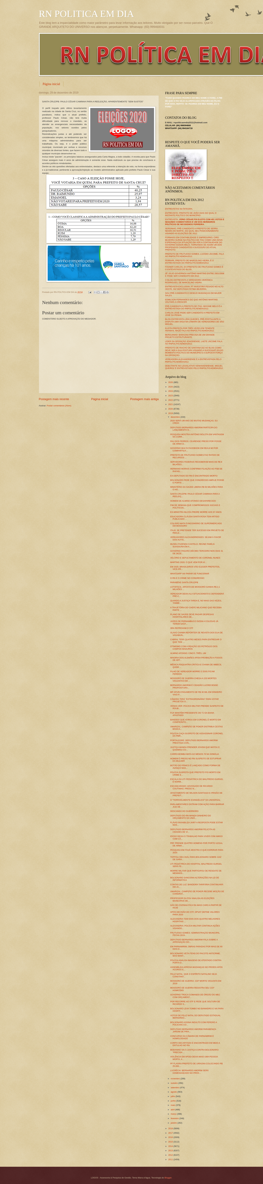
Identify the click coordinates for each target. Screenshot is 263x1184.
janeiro (174, 1123)
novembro (176, 1078)
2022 (170, 400)
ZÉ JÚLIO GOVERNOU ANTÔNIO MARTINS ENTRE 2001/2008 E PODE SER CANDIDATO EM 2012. (194, 274)
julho (173, 1096)
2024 (170, 391)
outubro (174, 1083)
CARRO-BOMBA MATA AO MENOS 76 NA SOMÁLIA (194, 754)
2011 (170, 1159)
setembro (175, 1087)
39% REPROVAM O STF (181, 628)
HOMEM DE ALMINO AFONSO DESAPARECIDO (193, 501)
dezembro (176, 417)
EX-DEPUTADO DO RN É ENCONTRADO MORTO (193, 476)
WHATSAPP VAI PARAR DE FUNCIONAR (189, 573)
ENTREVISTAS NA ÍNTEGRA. (179, 209)
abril (173, 1109)
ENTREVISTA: (194, 222)
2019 (170, 413)
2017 (170, 1133)
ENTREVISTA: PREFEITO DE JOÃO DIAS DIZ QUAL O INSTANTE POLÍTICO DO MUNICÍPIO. (190, 214)
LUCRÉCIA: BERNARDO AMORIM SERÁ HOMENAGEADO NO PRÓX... (189, 1071)
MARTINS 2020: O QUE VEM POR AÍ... (188, 562)
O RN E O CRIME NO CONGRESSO (187, 578)
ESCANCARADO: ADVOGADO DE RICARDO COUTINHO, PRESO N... (191, 787)
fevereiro (175, 1118)
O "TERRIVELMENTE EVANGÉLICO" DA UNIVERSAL (195, 800)
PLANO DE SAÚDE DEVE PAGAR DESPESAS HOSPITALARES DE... (192, 615)
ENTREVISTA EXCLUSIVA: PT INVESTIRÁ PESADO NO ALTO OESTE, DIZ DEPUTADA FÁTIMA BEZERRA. (194, 287)
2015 (170, 1142)
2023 (170, 395)
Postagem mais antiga (144, 399)
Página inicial (51, 84)
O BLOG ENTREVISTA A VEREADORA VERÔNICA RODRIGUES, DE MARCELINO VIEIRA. (189, 281)
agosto (174, 1092)
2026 (170, 382)
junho (173, 1101)
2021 (170, 404)
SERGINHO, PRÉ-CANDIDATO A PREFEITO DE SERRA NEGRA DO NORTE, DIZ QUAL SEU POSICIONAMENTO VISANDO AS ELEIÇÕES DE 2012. (192, 231)
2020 (170, 409)
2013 (170, 1150)
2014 (170, 1146)
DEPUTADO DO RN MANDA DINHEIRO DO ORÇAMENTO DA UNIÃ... (190, 816)
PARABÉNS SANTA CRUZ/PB (184, 582)
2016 (170, 1137)
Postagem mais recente (54, 399)
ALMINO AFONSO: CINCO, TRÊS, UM (188, 653)
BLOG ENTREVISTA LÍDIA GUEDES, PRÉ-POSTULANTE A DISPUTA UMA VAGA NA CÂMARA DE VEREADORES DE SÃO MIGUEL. (194, 321)
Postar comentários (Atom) (59, 405)
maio (173, 1105)
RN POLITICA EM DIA (86, 13)
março (174, 1114)
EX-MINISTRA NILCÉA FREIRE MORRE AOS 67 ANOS (196, 512)
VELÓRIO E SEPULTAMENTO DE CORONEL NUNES (195, 558)
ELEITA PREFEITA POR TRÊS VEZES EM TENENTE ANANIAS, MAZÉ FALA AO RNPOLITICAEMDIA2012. (190, 329)
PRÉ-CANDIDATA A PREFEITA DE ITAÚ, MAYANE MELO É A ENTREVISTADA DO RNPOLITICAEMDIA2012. (193, 307)
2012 (170, 1155)
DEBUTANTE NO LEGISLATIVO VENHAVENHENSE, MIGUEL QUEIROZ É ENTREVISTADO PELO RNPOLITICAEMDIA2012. (194, 367)
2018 (170, 1128)
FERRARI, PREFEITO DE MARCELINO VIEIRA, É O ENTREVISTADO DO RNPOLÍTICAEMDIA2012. (189, 261)
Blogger (168, 1177)
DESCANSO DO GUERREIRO (184, 811)
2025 (170, 387)
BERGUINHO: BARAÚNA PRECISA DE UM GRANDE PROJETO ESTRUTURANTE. (190, 336)
